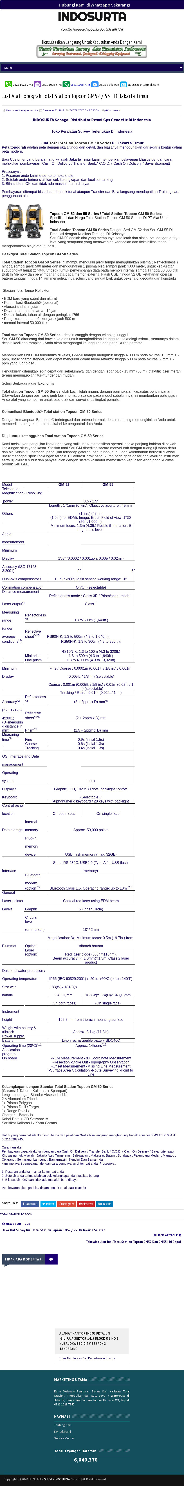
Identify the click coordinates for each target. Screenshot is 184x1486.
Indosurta (92, 16)
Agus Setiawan (105, 84)
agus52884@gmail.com (139, 84)
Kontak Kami (62, 1425)
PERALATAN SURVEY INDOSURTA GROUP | (55, 1472)
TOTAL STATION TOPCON (84, 110)
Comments (112, 110)
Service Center (64, 1431)
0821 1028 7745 (23, 84)
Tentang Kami (63, 1418)
